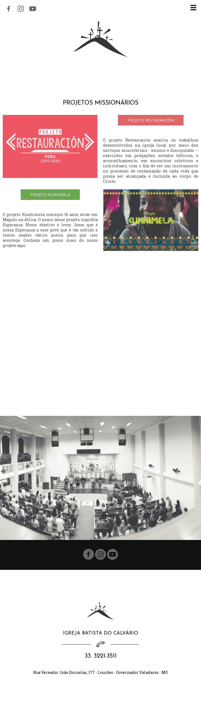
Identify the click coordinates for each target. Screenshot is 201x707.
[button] (151, 120)
